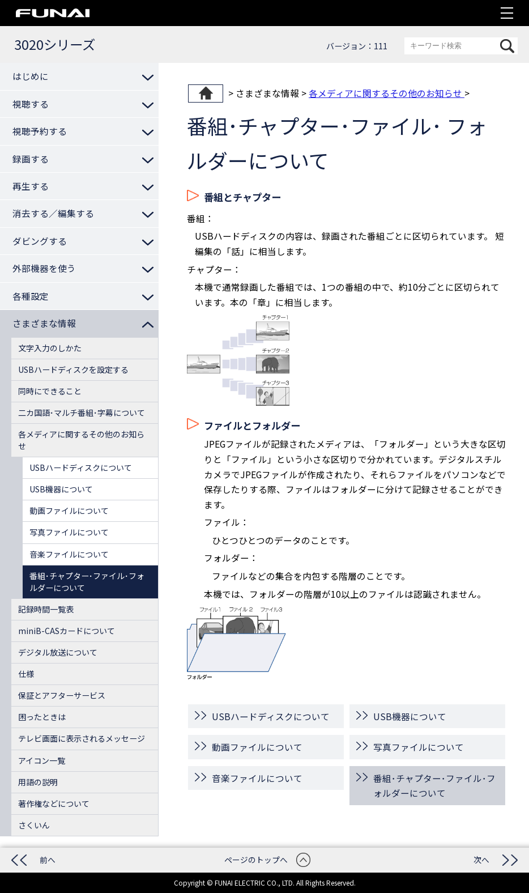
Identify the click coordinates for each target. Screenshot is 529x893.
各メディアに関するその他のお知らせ (386, 93)
